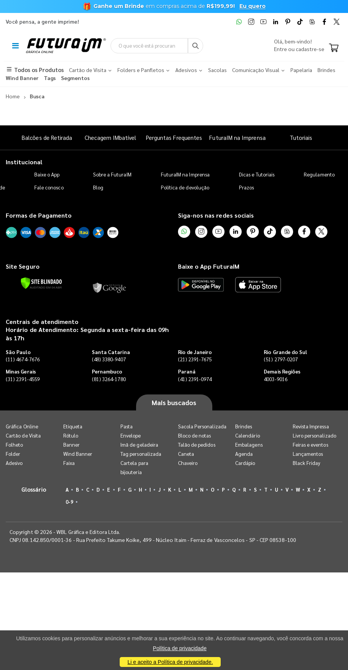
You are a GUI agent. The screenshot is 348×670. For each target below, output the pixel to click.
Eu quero (252, 6)
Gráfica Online (22, 426)
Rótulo (70, 435)
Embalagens (249, 444)
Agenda (244, 453)
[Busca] (195, 45)
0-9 (69, 501)
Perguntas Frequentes (174, 137)
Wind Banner (78, 453)
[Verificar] (41, 283)
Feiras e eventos (310, 444)
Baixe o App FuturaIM (208, 266)
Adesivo (14, 463)
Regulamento (319, 174)
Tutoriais (301, 137)
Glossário (34, 489)
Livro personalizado (314, 435)
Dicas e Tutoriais (256, 174)
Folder (13, 453)
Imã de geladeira (139, 444)
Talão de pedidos (196, 444)
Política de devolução (185, 187)
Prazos (246, 187)
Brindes (243, 426)
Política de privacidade (180, 648)
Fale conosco (49, 187)
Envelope (130, 435)
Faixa (69, 463)
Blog (98, 187)
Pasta (126, 426)
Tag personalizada (140, 453)
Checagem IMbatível (110, 137)
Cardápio (245, 463)
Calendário (247, 435)
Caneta (186, 453)
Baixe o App (47, 174)
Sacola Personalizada (202, 426)
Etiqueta (73, 426)
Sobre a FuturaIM (112, 174)
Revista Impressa (311, 426)
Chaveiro (188, 463)
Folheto (14, 444)
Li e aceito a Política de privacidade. (170, 662)
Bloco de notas (194, 435)
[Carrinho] (333, 48)
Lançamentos (308, 453)
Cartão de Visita (23, 435)
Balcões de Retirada (47, 137)
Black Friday (307, 463)
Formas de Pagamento (39, 215)
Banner (71, 444)
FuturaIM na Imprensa (237, 137)
